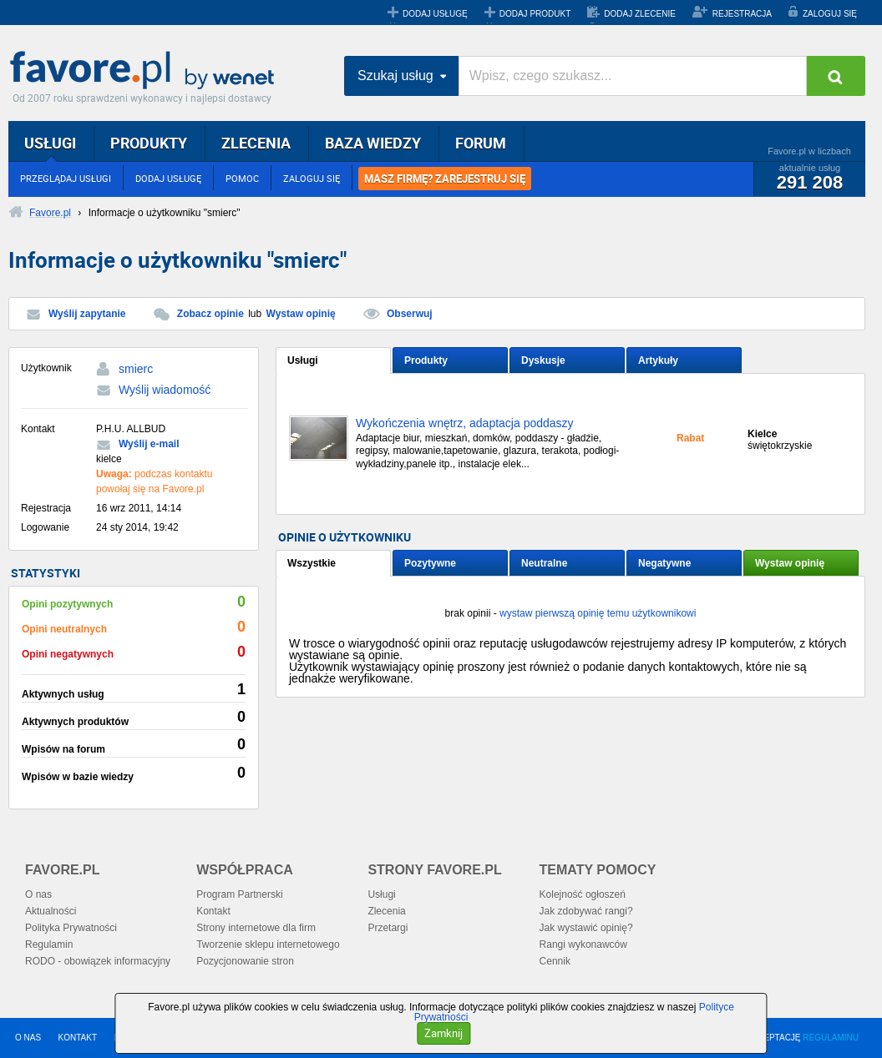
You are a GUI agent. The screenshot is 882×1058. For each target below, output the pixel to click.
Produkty (426, 360)
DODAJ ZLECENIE (640, 13)
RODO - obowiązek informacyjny (97, 961)
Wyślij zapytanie (86, 314)
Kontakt (213, 911)
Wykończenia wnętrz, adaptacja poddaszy (465, 423)
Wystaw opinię (301, 314)
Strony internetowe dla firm (256, 928)
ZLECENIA (256, 143)
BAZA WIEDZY (373, 143)
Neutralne (544, 563)
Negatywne (664, 563)
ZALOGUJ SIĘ (830, 13)
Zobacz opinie (210, 314)
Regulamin (49, 944)
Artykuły (658, 360)
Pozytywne (430, 563)
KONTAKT (77, 1037)
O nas (38, 894)
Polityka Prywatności (71, 928)
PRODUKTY (148, 143)
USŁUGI (50, 143)
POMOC (242, 178)
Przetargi (388, 928)
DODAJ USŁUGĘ (435, 13)
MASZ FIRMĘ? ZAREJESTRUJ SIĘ (444, 178)
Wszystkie (311, 563)
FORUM (480, 143)
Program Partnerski (239, 894)
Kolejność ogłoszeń (583, 894)
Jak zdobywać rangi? (586, 911)
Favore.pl (146, 71)
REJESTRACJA (742, 13)
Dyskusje (543, 360)
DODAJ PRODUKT (535, 13)
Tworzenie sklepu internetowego (267, 944)
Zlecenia (386, 911)
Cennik (555, 961)
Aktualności (50, 911)
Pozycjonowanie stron (245, 961)
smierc (136, 368)
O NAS (28, 1037)
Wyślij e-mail (149, 444)
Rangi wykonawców (583, 944)
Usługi (302, 360)
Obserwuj (410, 314)
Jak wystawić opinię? (586, 928)
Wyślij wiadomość (164, 389)
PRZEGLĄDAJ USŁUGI (65, 178)
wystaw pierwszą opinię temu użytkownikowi (597, 613)
